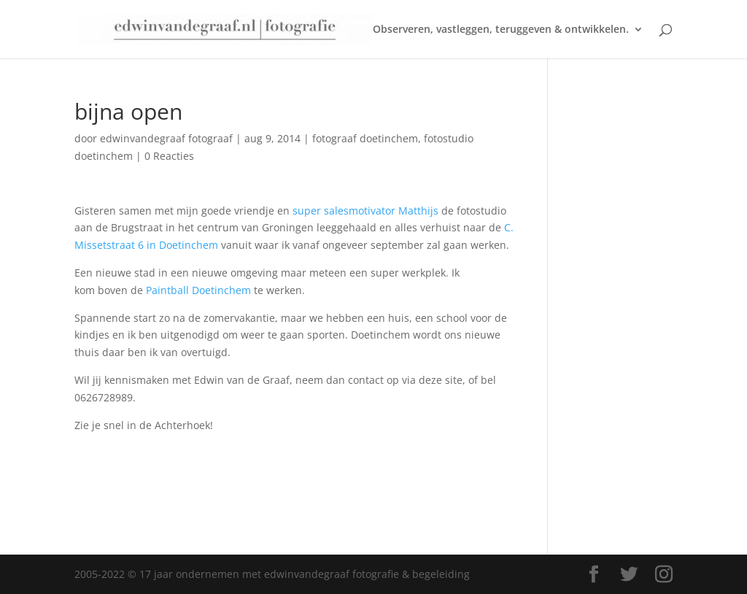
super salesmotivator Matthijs (365, 210)
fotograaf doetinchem (365, 138)
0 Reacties (169, 156)
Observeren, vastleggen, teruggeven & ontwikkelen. (501, 30)
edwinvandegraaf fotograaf (166, 138)
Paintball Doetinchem (198, 290)
